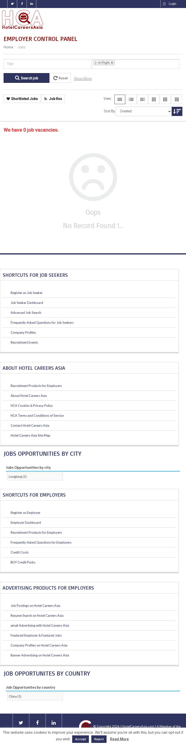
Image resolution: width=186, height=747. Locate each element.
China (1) (15, 696)
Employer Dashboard (26, 522)
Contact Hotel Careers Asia (30, 425)
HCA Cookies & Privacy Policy (32, 406)
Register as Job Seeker (27, 293)
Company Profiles (23, 332)
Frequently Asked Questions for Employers (41, 542)
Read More (119, 739)
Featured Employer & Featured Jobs (36, 635)
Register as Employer (25, 513)
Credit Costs (20, 552)
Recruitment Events (24, 342)
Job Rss (53, 99)
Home (8, 47)
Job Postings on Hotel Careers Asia (35, 606)
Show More (83, 78)
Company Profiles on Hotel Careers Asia (39, 645)
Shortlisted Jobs (22, 99)
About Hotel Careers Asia (29, 396)
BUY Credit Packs (23, 562)
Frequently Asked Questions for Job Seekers (42, 322)
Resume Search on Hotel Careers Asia (37, 615)
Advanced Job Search (26, 313)
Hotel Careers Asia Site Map (30, 435)
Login (169, 4)
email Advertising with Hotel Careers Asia (40, 625)
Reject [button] (99, 739)
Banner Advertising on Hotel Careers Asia (40, 655)
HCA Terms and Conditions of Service (37, 415)
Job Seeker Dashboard (27, 303)
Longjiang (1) (18, 476)
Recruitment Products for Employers (36, 386)
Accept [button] (80, 739)
